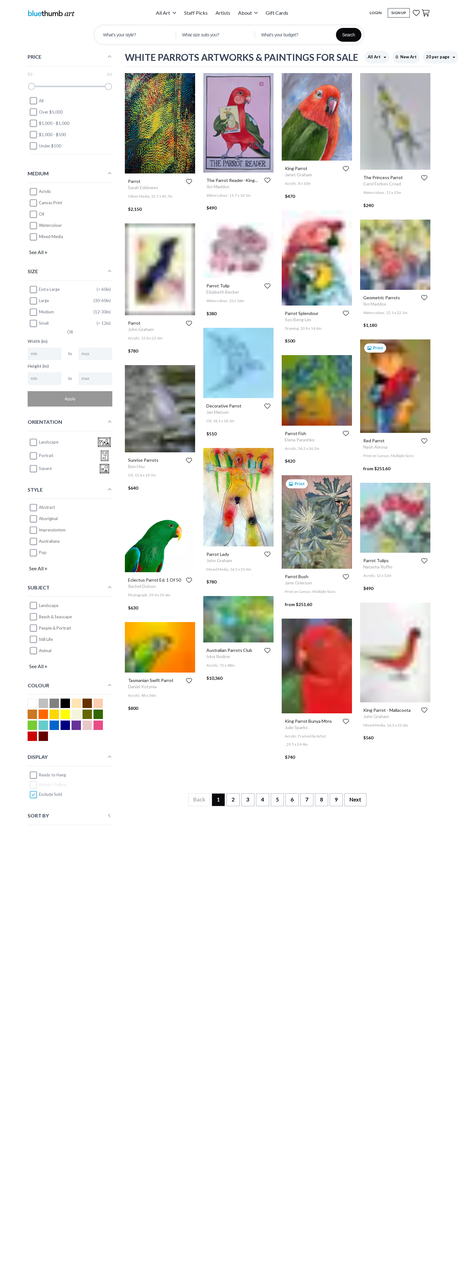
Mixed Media (51, 236)
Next (355, 799)
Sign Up (398, 12)
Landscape (48, 605)
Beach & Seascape (55, 616)
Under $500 (45, 146)
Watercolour (50, 225)
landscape (43, 442)
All (36, 101)
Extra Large (44, 289)
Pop (42, 552)
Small (39, 323)
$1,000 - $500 (47, 134)
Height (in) (38, 366)
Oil (41, 213)
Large (39, 301)
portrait (41, 456)
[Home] (51, 13)
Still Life (46, 639)
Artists (223, 13)
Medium (41, 312)
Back (199, 799)
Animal (45, 650)
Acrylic (45, 191)
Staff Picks (196, 13)
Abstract (47, 507)
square (40, 469)
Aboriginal (48, 518)
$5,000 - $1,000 (49, 123)
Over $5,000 (46, 112)
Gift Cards (277, 13)
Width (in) (37, 341)
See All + (38, 252)
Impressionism (52, 529)
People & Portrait (55, 628)
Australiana (49, 541)
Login (375, 12)
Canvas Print (50, 202)
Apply (70, 398)
